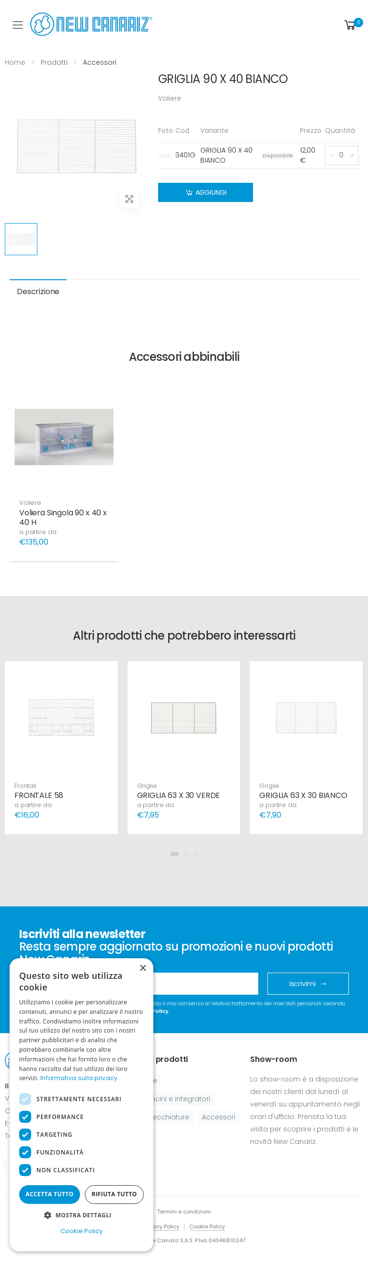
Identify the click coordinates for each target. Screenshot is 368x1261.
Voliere (30, 502)
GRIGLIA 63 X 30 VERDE (178, 795)
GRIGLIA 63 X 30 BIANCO (303, 795)
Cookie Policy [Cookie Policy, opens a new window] (81, 1231)
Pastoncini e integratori (170, 1099)
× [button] (142, 968)
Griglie (147, 785)
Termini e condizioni (184, 1211)
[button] (353, 25)
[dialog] (81, 1104)
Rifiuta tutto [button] (114, 1194)
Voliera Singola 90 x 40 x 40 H (63, 517)
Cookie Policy (207, 1226)
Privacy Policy (161, 1226)
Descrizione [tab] (38, 291)
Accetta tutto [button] (49, 1194)
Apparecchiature (160, 1117)
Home (15, 62)
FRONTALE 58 (38, 795)
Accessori (218, 1117)
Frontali (25, 785)
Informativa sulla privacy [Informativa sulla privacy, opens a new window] (79, 1078)
